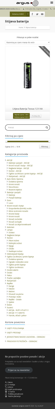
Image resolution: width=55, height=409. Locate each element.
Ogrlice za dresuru (16, 267)
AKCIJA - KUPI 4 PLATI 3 (18, 310)
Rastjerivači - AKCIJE (17, 176)
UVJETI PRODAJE (14, 332)
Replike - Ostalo (15, 299)
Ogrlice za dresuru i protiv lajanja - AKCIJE (26, 173)
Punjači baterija (15, 197)
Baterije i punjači (14, 192)
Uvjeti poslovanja (15, 389)
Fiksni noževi (14, 240)
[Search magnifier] (47, 127)
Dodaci (11, 232)
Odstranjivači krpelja (15, 254)
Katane (11, 288)
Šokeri (9, 305)
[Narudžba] (27, 42)
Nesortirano (14, 187)
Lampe (10, 230)
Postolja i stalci (15, 297)
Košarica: (21, 14)
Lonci (11, 203)
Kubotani (10, 227)
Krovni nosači (14, 184)
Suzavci (10, 307)
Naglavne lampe (13, 235)
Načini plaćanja (14, 396)
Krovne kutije (14, 214)
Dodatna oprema (16, 181)
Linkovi (10, 387)
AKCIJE (9, 160)
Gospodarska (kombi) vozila (20, 208)
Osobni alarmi (12, 270)
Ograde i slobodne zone (18, 262)
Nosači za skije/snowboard (20, 224)
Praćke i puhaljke (14, 278)
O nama (11, 391)
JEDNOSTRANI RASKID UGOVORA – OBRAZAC (26, 337)
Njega (11, 246)
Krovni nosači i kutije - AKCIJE (21, 165)
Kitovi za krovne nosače (18, 211)
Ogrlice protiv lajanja (17, 264)
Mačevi (11, 291)
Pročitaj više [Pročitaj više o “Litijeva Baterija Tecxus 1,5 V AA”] (36, 116)
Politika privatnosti (15, 394)
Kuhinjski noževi (15, 243)
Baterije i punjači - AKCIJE (19, 163)
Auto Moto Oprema (15, 179)
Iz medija (11, 384)
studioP (40, 406)
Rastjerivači (11, 280)
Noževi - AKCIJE (15, 171)
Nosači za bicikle (15, 219)
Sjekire (11, 302)
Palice (9, 275)
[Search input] (26, 127)
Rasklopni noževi (15, 251)
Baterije (12, 195)
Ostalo (11, 248)
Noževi (10, 238)
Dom (9, 200)
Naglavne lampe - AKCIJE (19, 168)
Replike (10, 283)
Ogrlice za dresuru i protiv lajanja (20, 256)
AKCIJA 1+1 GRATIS (17, 313)
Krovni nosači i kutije (15, 206)
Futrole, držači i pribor (17, 315)
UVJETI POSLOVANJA (15, 328)
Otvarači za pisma (16, 294)
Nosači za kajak (15, 222)
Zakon (10, 382)
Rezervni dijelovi (15, 189)
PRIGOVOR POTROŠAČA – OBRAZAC (22, 341)
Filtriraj (44, 146)
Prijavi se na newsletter (19, 370)
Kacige (11, 286)
